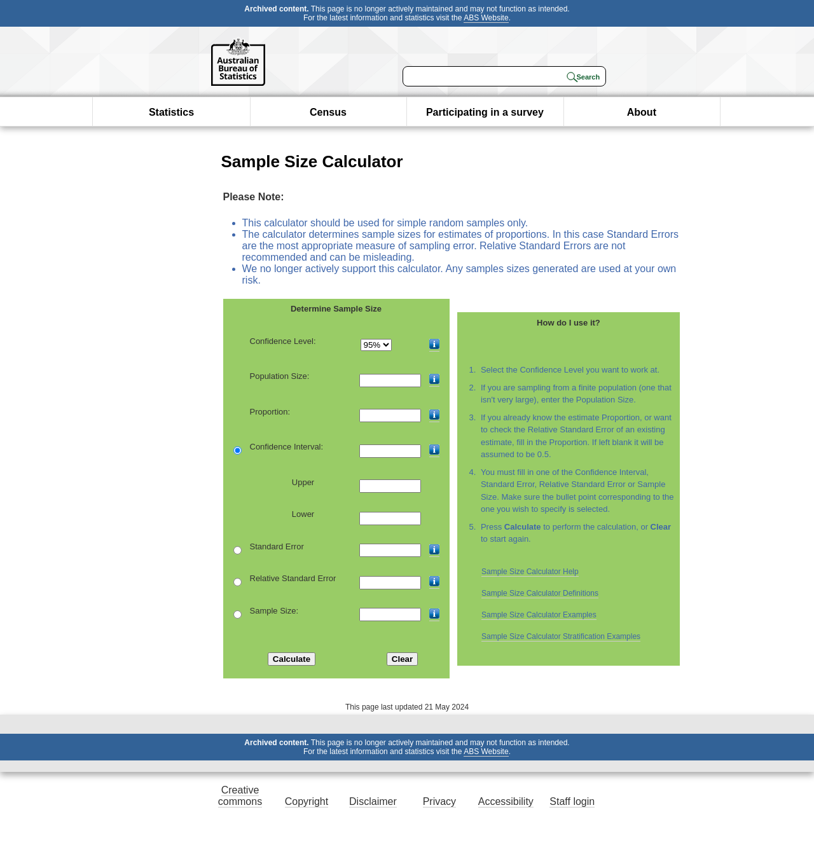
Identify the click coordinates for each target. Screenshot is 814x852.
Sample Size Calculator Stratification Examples (560, 636)
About (641, 112)
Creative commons (240, 796)
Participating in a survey (485, 112)
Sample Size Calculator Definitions (539, 593)
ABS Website (486, 17)
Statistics (171, 112)
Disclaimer (373, 801)
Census (328, 112)
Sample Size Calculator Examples (539, 614)
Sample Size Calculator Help (530, 571)
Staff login (572, 801)
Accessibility (506, 801)
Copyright (306, 801)
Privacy (439, 801)
